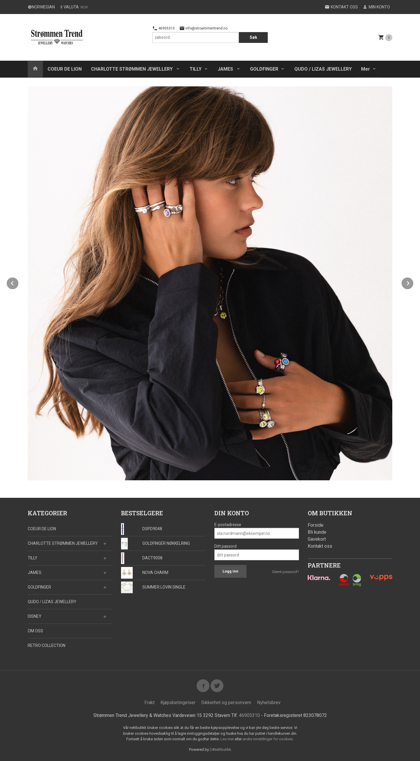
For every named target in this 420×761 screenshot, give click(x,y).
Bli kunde (317, 532)
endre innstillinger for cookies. (268, 739)
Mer (365, 69)
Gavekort (317, 539)
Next (413, 282)
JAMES (226, 69)
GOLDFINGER (264, 69)
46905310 (163, 28)
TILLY (196, 69)
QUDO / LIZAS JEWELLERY (323, 69)
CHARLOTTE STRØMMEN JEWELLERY (132, 69)
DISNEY (34, 616)
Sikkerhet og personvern (226, 702)
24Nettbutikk (220, 749)
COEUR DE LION (65, 69)
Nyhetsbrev (269, 702)
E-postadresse (227, 524)
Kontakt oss (320, 546)
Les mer (227, 739)
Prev (18, 282)
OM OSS (35, 631)
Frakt (149, 702)
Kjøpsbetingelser (177, 702)
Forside (315, 525)
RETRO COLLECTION (46, 645)
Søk (253, 37)
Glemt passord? (285, 572)
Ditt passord (225, 546)
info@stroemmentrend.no (203, 28)
